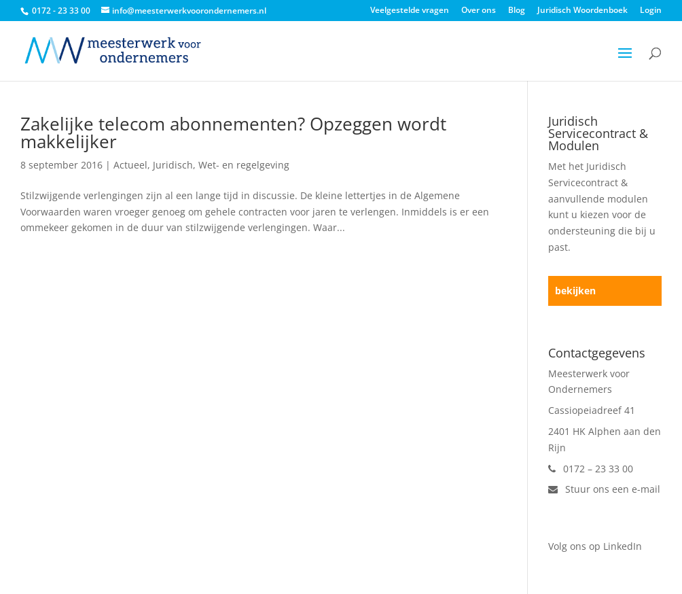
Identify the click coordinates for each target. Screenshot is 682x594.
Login (651, 11)
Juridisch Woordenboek (582, 11)
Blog (516, 11)
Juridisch (173, 164)
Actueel (130, 164)
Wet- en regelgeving (243, 164)
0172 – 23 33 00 (590, 468)
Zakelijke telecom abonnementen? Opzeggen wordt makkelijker (233, 132)
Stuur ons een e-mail (604, 489)
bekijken (575, 290)
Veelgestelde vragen (409, 11)
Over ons (478, 11)
